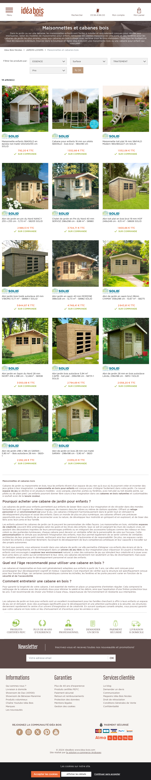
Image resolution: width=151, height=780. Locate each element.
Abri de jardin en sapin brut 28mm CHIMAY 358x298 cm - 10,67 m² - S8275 (124, 297)
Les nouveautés (14, 710)
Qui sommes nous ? (16, 686)
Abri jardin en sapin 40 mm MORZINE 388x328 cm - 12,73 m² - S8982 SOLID (72, 297)
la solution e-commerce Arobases (83, 753)
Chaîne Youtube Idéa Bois (19, 703)
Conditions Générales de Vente (119, 703)
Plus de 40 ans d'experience (69, 686)
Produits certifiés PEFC (66, 689)
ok (78, 70)
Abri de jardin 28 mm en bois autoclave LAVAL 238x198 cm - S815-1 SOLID (123, 375)
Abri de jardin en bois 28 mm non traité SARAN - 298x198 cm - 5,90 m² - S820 (73, 452)
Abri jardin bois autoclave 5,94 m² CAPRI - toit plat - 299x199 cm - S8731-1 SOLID (73, 376)
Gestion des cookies (64, 706)
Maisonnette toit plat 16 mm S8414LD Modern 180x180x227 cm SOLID (122, 142)
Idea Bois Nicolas (13, 50)
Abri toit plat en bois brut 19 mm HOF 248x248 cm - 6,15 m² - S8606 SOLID (122, 220)
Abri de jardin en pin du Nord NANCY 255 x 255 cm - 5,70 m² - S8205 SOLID (22, 220)
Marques (10, 706)
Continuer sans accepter (107, 774)
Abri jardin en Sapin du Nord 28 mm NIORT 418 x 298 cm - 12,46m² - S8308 (22, 375)
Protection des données (67, 700)
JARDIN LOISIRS (34, 50)
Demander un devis (113, 689)
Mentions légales (63, 703)
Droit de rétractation (114, 700)
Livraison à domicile (16, 689)
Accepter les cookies (46, 774)
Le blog (107, 686)
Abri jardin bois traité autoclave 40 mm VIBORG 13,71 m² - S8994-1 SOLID (22, 297)
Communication (111, 693)
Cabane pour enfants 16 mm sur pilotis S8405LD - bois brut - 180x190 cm (72, 142)
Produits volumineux (16, 700)
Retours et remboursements (69, 696)
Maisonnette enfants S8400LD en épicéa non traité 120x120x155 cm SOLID (19, 144)
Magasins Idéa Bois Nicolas (117, 696)
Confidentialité (111, 706)
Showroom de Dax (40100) (20, 693)
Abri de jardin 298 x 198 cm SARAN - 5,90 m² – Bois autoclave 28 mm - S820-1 (23, 453)
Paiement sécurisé (64, 693)
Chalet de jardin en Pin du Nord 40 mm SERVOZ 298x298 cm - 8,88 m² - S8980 (73, 220)
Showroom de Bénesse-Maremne (23, 696)
